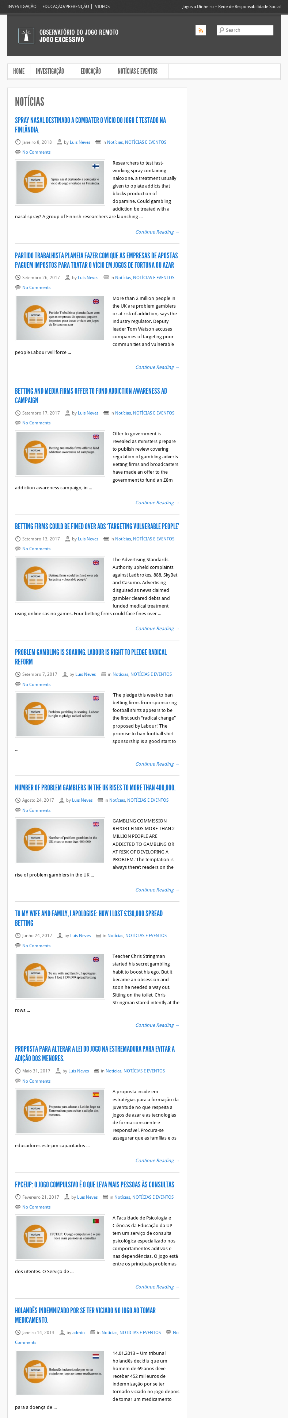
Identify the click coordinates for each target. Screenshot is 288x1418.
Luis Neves (80, 142)
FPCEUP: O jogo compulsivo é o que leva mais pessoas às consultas (94, 1131)
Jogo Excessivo (57, 1411)
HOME (18, 71)
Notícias (115, 142)
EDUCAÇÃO (91, 72)
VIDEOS (102, 6)
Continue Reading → (157, 224)
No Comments (36, 152)
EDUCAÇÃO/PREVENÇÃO (65, 6)
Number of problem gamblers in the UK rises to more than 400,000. (95, 757)
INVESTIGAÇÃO (22, 6)
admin (78, 1270)
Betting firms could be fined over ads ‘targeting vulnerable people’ (97, 503)
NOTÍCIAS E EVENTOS (138, 72)
